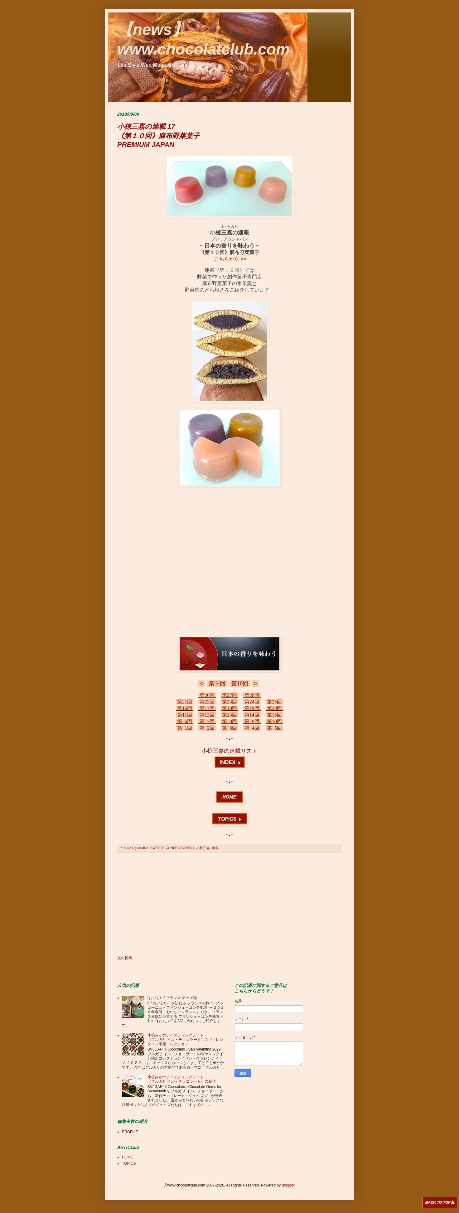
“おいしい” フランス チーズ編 (172, 998)
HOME (127, 1157)
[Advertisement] (229, 904)
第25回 (274, 701)
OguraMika (140, 848)
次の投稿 (124, 958)
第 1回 (184, 728)
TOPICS (129, 1163)
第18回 (229, 708)
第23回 (229, 701)
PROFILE (130, 1132)
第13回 (229, 715)
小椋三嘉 (203, 848)
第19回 (252, 708)
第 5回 (274, 728)
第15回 (274, 715)
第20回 (274, 708)
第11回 (184, 715)
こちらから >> (230, 259)
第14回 (252, 715)
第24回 (252, 701)
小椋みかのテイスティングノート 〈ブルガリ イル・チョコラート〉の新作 (181, 1079)
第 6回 (184, 721)
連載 (215, 848)
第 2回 (207, 728)
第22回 (207, 701)
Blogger (288, 1185)
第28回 (252, 695)
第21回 (184, 701)
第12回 (207, 715)
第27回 (229, 695)
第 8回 (229, 721)
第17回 (207, 708)
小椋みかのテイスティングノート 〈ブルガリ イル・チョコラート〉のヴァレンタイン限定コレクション (185, 1039)
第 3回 (229, 728)
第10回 (240, 683)
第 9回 (252, 721)
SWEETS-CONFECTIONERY (172, 848)
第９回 (217, 683)
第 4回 (252, 728)
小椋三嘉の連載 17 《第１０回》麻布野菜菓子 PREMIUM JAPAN (158, 135)
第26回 (207, 695)
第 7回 (207, 721)
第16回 (184, 708)
